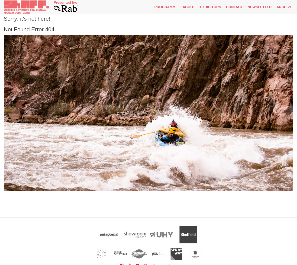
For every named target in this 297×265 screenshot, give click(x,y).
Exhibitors (210, 7)
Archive (284, 7)
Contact (234, 7)
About (189, 7)
